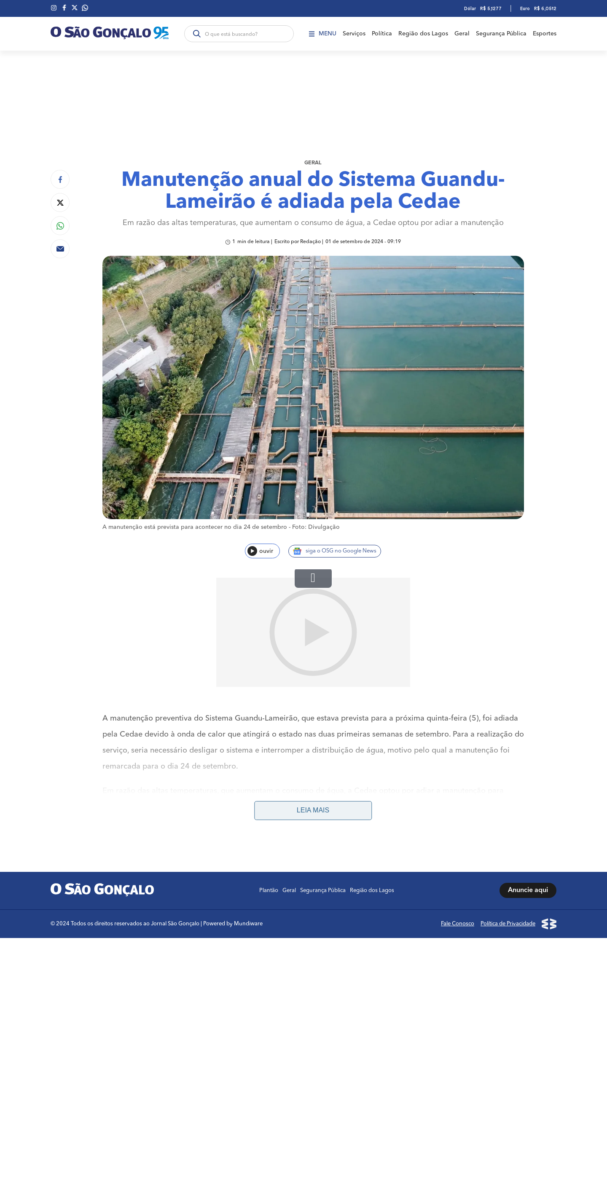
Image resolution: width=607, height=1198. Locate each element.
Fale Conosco (457, 814)
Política (382, 34)
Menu (322, 34)
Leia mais (313, 701)
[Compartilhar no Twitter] (60, 202)
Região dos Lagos (423, 34)
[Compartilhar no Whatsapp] (60, 225)
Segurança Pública (501, 34)
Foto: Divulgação (316, 527)
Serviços (354, 34)
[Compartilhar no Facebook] (60, 179)
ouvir (260, 551)
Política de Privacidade (508, 814)
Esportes (544, 34)
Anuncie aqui (528, 781)
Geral (462, 34)
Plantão (268, 781)
